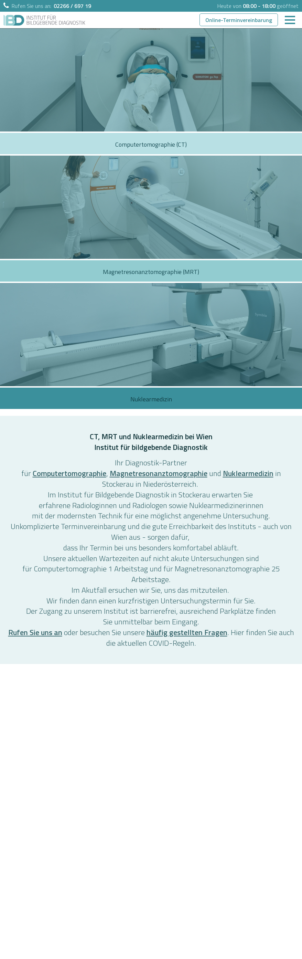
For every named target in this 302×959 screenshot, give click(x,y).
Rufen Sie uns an (35, 632)
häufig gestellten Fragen (187, 632)
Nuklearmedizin (248, 473)
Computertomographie (69, 473)
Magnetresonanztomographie (158, 473)
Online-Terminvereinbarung (238, 20)
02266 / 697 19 (72, 6)
